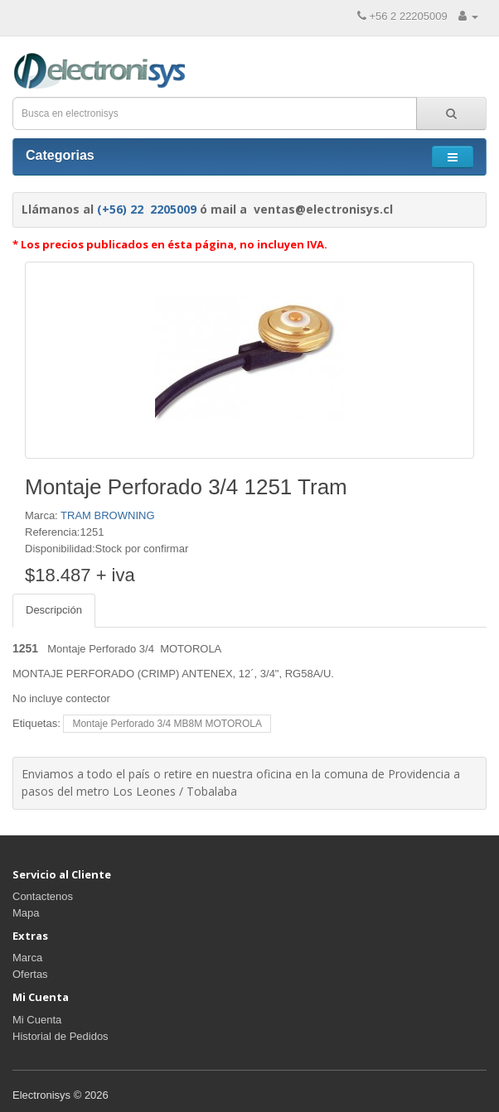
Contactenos (42, 896)
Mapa (26, 913)
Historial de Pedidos (60, 1036)
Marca (27, 957)
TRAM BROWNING (107, 515)
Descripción (54, 610)
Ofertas (30, 974)
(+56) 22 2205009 (146, 209)
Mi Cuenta (36, 1019)
